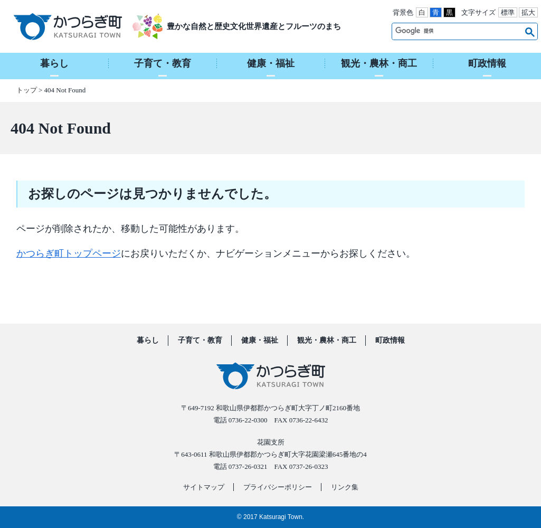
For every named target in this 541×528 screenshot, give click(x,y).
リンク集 (344, 487)
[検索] (457, 31)
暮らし (148, 340)
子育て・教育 (200, 340)
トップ (26, 90)
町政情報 (390, 340)
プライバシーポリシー (277, 487)
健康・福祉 (259, 340)
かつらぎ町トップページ (68, 253)
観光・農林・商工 (326, 340)
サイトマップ (203, 487)
